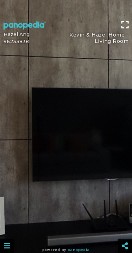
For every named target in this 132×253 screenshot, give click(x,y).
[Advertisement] (66, 9)
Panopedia (79, 249)
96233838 (16, 41)
